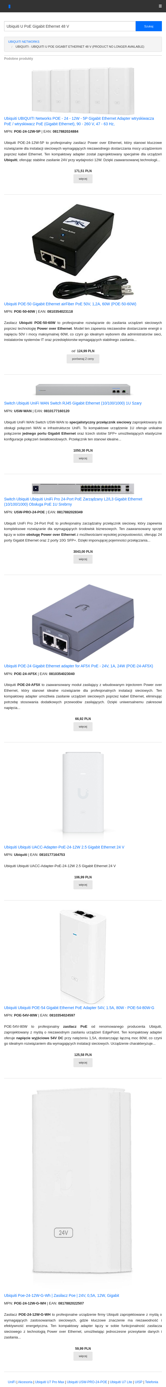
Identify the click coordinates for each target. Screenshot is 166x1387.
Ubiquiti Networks (23, 41)
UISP (139, 1382)
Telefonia (151, 1382)
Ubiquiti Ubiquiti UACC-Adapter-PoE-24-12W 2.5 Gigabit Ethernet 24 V (64, 847)
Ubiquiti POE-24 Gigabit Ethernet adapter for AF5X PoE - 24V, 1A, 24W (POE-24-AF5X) (78, 666)
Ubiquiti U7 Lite (121, 1382)
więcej (83, 178)
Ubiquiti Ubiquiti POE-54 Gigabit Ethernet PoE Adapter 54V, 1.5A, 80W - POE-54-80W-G (79, 1008)
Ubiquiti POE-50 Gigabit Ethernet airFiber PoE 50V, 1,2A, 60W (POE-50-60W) (70, 304)
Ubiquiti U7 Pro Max (49, 1382)
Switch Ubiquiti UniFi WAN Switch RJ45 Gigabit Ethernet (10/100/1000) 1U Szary (73, 403)
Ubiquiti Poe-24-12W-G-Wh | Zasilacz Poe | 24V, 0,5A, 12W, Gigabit (61, 1295)
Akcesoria (25, 1382)
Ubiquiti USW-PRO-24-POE (87, 1382)
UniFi (12, 1382)
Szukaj (148, 26)
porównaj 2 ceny (83, 358)
